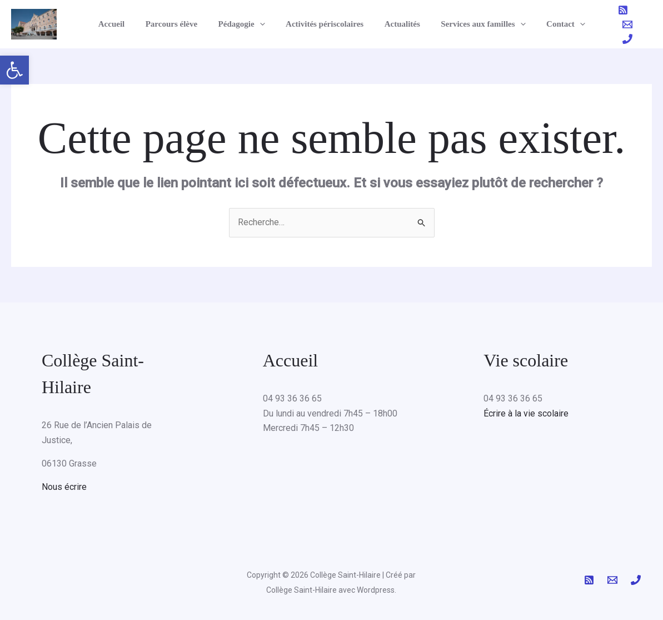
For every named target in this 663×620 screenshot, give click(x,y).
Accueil (114, 23)
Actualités (388, 23)
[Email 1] (627, 24)
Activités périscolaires (314, 23)
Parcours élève (169, 23)
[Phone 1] (647, 24)
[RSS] (608, 24)
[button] (14, 70)
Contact (543, 24)
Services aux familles (464, 24)
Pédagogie (235, 24)
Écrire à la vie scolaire (526, 413)
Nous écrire (64, 487)
